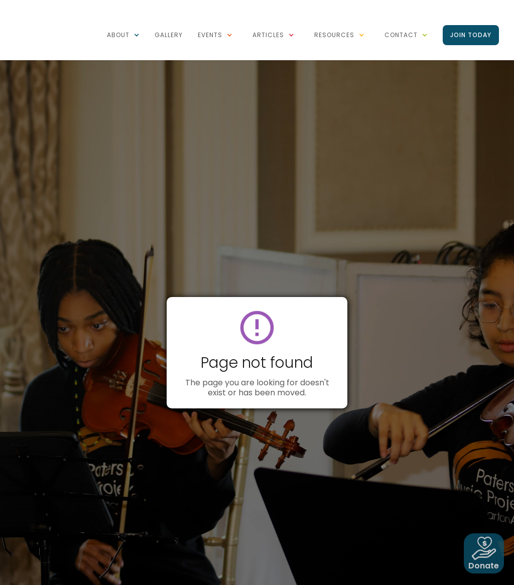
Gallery (169, 35)
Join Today (470, 35)
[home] (55, 5)
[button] (123, 35)
